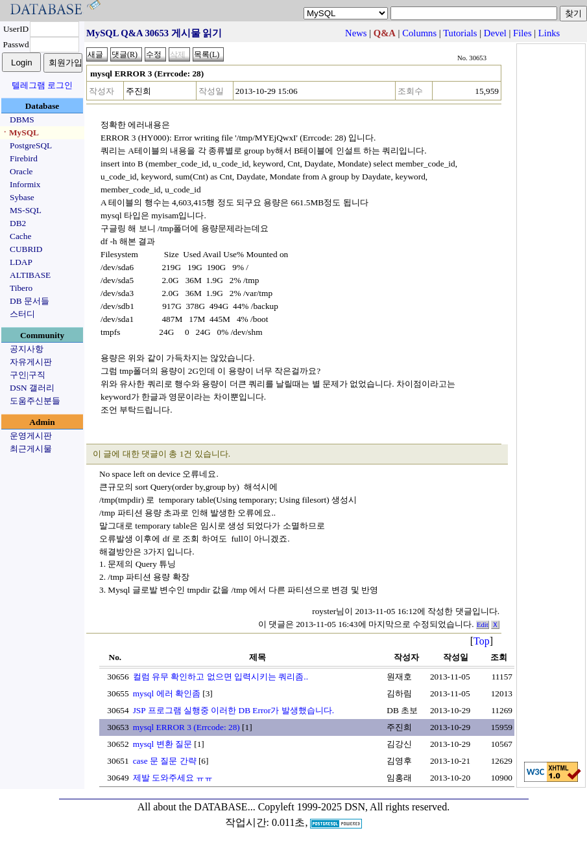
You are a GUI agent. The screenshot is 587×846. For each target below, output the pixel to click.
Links (549, 33)
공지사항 (26, 349)
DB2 (18, 223)
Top (481, 640)
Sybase (22, 197)
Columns (419, 33)
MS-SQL (26, 210)
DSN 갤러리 (32, 388)
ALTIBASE (30, 275)
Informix (25, 184)
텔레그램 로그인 (42, 85)
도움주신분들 (35, 401)
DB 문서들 (29, 301)
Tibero (21, 288)
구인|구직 (27, 375)
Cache (20, 236)
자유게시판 (31, 362)
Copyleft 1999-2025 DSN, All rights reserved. (354, 806)
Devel (495, 33)
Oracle (21, 171)
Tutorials (460, 33)
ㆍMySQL (20, 132)
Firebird (24, 158)
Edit (482, 624)
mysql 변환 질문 (162, 744)
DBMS (22, 119)
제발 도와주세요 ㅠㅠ (173, 778)
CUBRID (26, 249)
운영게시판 (31, 435)
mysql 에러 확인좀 (166, 693)
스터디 (22, 314)
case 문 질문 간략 (165, 761)
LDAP (21, 262)
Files (522, 33)
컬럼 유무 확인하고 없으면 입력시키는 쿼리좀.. (220, 676)
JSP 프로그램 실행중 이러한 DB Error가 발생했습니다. (233, 710)
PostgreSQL (31, 145)
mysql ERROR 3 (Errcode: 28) (186, 727)
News (355, 33)
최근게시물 (31, 448)
